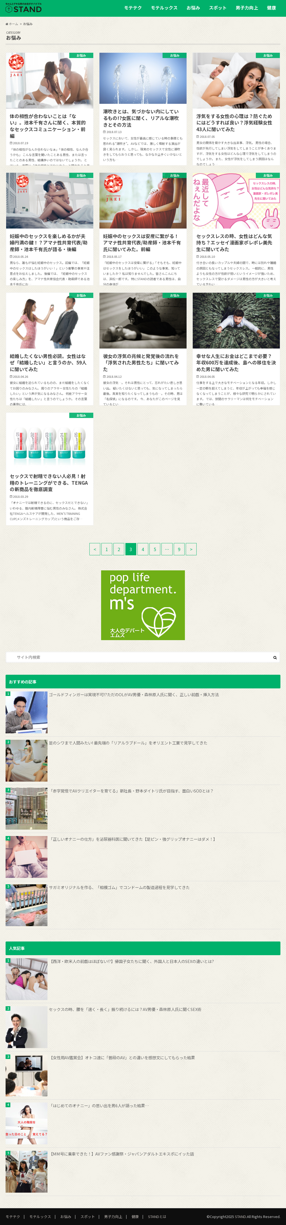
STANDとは (157, 1216)
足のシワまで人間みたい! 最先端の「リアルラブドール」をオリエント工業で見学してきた (128, 743)
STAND (240, 1216)
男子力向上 (247, 7)
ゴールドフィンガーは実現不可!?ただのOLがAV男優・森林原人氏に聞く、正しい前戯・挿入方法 (134, 694)
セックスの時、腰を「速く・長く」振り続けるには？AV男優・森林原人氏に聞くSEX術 (125, 1009)
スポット (218, 7)
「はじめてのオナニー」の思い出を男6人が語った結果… (99, 1105)
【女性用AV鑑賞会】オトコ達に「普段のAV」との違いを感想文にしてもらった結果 (122, 1057)
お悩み (193, 7)
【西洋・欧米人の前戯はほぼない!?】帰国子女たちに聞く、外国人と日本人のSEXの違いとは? (131, 961)
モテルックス (164, 7)
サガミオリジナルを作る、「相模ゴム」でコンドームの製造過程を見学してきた (119, 887)
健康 (271, 7)
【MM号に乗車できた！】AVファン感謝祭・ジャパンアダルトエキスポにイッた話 (121, 1154)
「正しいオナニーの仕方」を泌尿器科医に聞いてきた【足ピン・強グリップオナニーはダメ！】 (133, 839)
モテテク (133, 7)
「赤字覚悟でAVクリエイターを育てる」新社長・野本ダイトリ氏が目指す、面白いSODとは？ (131, 791)
